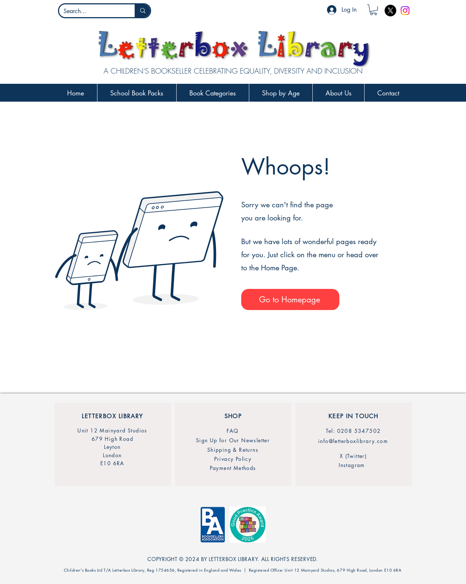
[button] (373, 9)
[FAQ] (232, 430)
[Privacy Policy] (233, 458)
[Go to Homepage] (290, 299)
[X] (390, 10)
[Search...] (91, 11)
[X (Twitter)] (353, 455)
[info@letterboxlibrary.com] (353, 441)
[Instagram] (405, 10)
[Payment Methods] (233, 468)
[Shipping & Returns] (233, 449)
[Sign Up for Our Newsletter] (233, 440)
